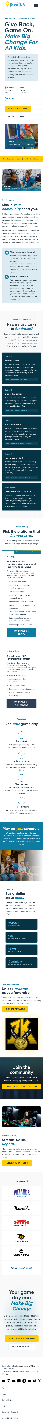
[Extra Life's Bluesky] (34, 1381)
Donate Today (16, 116)
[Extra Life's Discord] (13, 1381)
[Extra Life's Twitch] (29, 1381)
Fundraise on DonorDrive (21, 703)
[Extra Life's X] (39, 1381)
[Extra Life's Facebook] (19, 1381)
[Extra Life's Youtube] (3, 1381)
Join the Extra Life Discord (21, 1086)
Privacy (4, 1388)
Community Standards (10, 1412)
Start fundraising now (21, 1338)
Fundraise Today (17, 108)
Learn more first (21, 1346)
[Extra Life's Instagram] (8, 1381)
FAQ (3, 1406)
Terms (4, 1394)
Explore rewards (15, 1009)
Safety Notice (7, 1400)
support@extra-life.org (10, 1418)
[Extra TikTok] (24, 1381)
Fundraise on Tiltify (21, 632)
